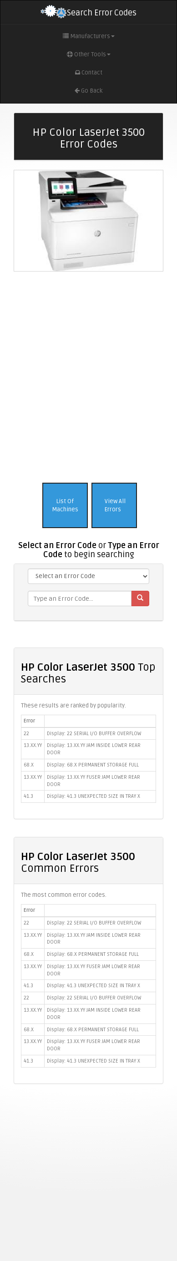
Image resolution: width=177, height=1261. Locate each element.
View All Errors (114, 506)
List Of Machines (65, 506)
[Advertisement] (85, 375)
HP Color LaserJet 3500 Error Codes (88, 138)
